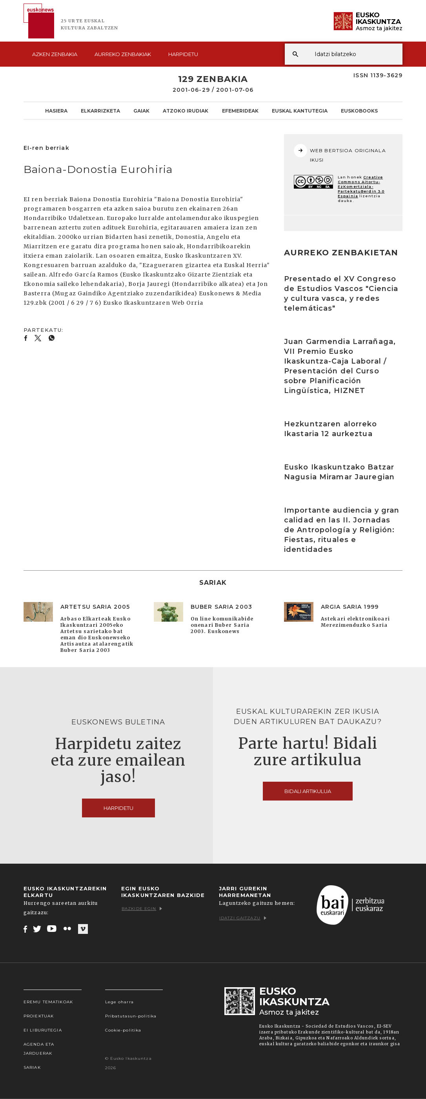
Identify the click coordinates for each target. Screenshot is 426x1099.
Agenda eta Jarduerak (39, 1049)
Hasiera (56, 110)
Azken (54, 54)
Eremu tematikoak (48, 1001)
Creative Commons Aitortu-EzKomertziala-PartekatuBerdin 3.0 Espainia (361, 186)
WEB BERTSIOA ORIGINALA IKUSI (340, 153)
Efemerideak (240, 110)
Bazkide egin (142, 908)
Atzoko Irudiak (185, 110)
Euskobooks (359, 110)
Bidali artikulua (307, 791)
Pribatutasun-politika (131, 1016)
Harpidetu (183, 54)
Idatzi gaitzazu (242, 918)
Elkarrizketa (100, 110)
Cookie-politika (123, 1030)
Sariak (32, 1067)
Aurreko (123, 54)
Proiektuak (39, 1016)
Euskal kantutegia (300, 110)
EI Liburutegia (43, 1030)
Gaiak (141, 110)
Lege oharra (119, 1001)
